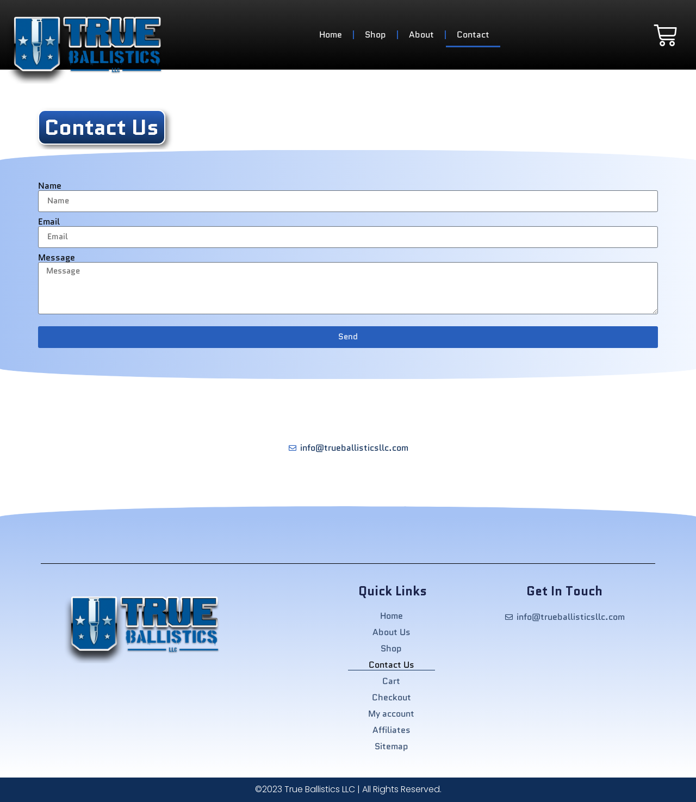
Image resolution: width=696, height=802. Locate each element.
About (421, 34)
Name (49, 186)
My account (391, 713)
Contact (473, 34)
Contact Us (391, 665)
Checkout (391, 697)
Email (49, 221)
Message (56, 257)
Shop (375, 34)
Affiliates (391, 730)
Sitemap (391, 746)
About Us (391, 632)
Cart (391, 681)
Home (330, 34)
